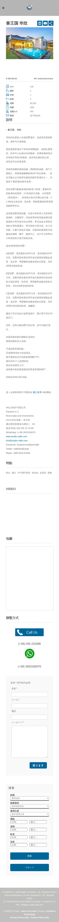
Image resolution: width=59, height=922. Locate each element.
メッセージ (17, 722)
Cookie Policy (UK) (40, 917)
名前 (14, 688)
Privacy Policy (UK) (19, 917)
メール (15, 699)
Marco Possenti (29, 911)
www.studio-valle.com (16, 436)
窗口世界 (37, 392)
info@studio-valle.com (17, 440)
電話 (13, 711)
